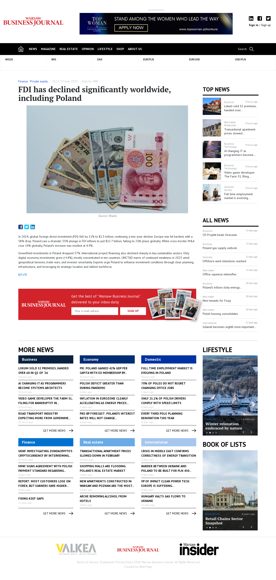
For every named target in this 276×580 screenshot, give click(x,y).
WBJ (95, 81)
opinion (88, 49)
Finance (23, 81)
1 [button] (207, 432)
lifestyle (105, 49)
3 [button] (213, 432)
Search (242, 49)
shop (120, 49)
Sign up (266, 25)
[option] (156, 23)
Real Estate (69, 49)
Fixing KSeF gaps (31, 498)
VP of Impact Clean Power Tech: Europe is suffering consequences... (165, 485)
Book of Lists (224, 444)
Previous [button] (81, 26)
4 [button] (216, 432)
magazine (48, 49)
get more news (58, 431)
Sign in (254, 25)
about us (135, 49)
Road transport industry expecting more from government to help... (45, 418)
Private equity (39, 81)
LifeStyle (210, 419)
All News (216, 220)
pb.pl (22, 274)
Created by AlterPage (138, 567)
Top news (216, 89)
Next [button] (231, 24)
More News (36, 350)
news (33, 49)
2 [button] (210, 432)
